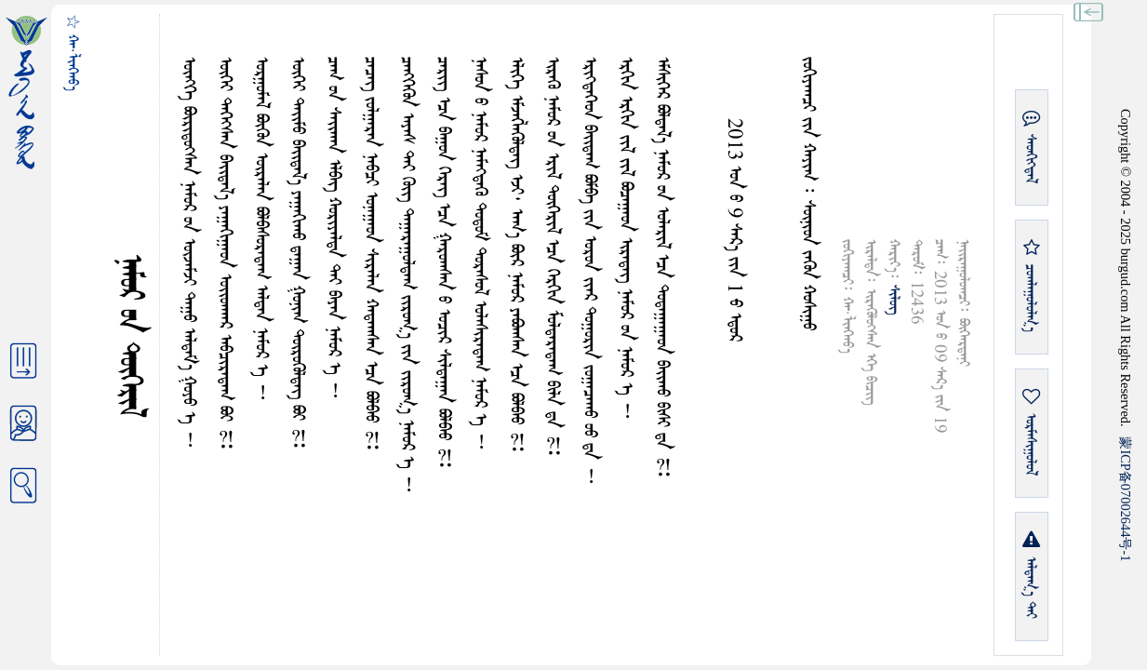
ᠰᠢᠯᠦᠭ (893, 300)
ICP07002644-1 (1125, 498)
